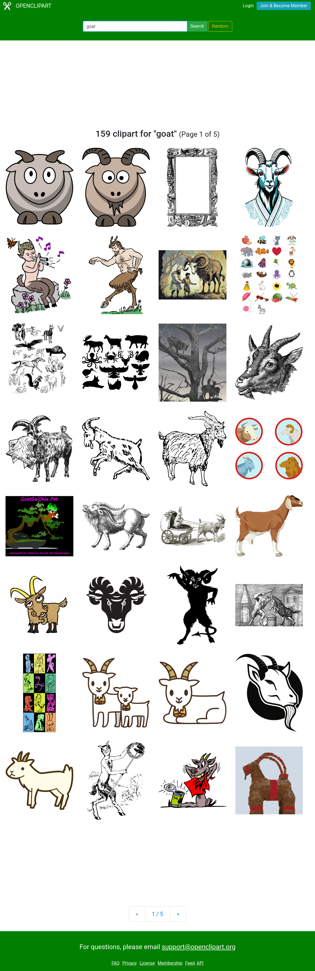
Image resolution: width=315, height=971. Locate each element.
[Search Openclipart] (135, 26)
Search (197, 26)
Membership (170, 963)
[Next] (178, 914)
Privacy (129, 963)
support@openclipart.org (198, 947)
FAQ (116, 963)
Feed (190, 963)
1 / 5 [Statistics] (157, 914)
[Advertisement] (157, 87)
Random (220, 26)
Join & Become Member (283, 5)
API (200, 963)
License (147, 963)
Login (248, 5)
